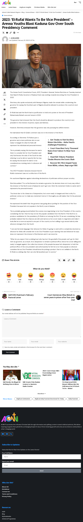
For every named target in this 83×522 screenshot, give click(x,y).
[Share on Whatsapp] (4, 104)
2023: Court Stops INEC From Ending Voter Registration (51, 373)
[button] (71, 3)
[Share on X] (3, 32)
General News (8, 15)
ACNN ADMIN (15, 38)
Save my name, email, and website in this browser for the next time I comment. (28, 347)
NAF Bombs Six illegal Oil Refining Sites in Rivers (11, 383)
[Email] (7, 32)
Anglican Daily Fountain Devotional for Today (49, 399)
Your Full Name (7, 453)
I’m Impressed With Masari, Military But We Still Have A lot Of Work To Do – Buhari (70, 385)
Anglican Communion (23, 399)
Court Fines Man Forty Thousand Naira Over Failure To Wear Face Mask (63, 150)
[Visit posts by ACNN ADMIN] (5, 39)
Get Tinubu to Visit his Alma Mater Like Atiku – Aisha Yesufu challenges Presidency (61, 142)
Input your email (8, 461)
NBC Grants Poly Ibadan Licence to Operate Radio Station (31, 384)
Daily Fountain (73, 399)
